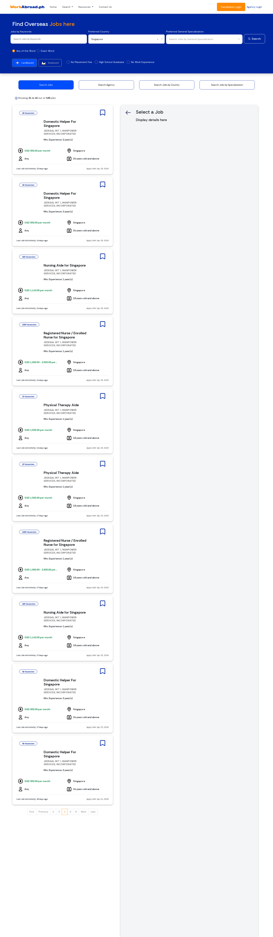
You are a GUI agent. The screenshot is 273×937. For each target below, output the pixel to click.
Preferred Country (98, 31)
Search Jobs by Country (167, 84)
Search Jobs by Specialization (227, 84)
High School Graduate (111, 62)
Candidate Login (231, 7)
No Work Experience (142, 62)
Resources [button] (84, 6)
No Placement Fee (81, 62)
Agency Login (254, 6)
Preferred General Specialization (185, 31)
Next (83, 811)
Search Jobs (46, 84)
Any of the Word (25, 50)
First (31, 811)
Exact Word (47, 50)
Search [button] (66, 6)
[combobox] (126, 39)
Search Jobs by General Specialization (191, 39)
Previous (43, 811)
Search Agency (106, 84)
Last (93, 811)
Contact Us (105, 6)
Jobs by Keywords (21, 31)
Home (53, 6)
